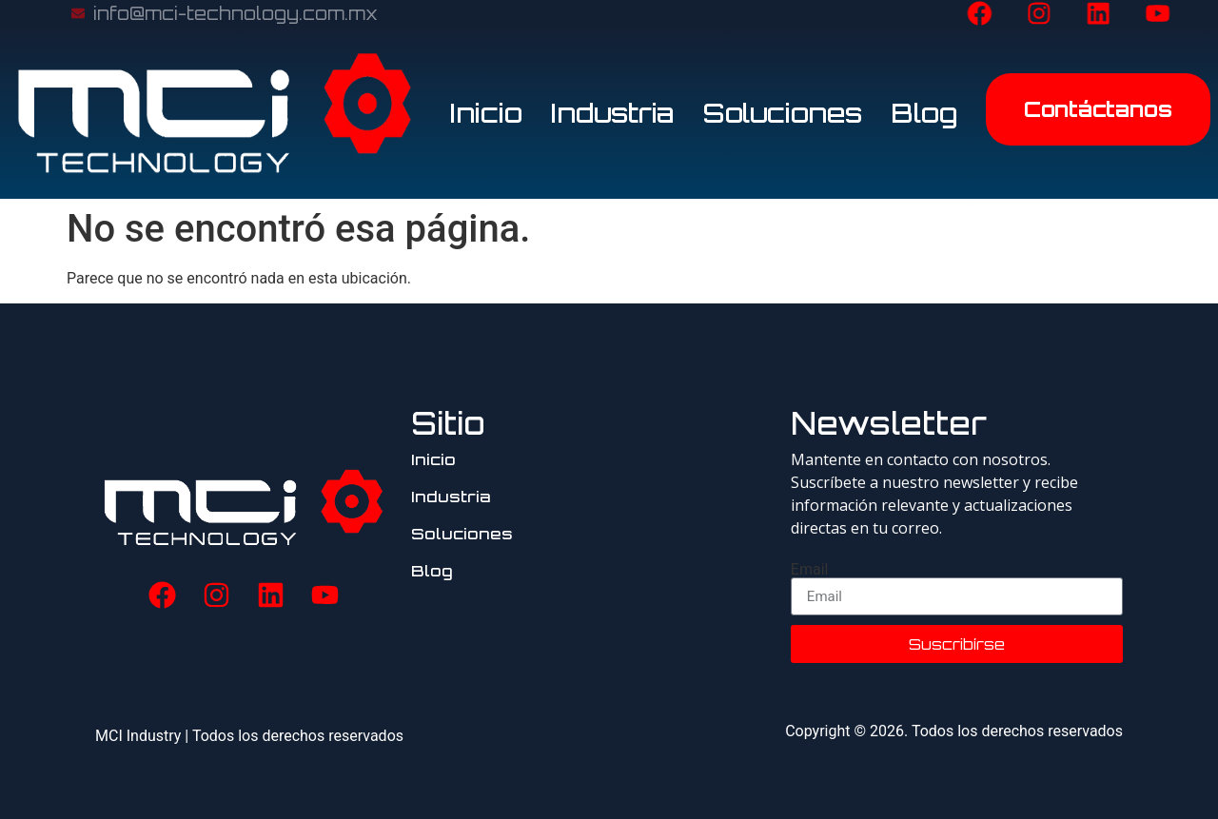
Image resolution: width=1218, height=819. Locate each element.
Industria (613, 112)
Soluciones (782, 112)
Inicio (486, 112)
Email (810, 569)
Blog (924, 112)
